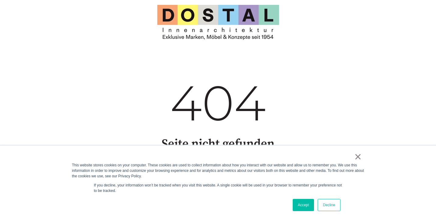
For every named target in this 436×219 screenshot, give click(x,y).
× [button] (357, 156)
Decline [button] (329, 205)
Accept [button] (303, 205)
